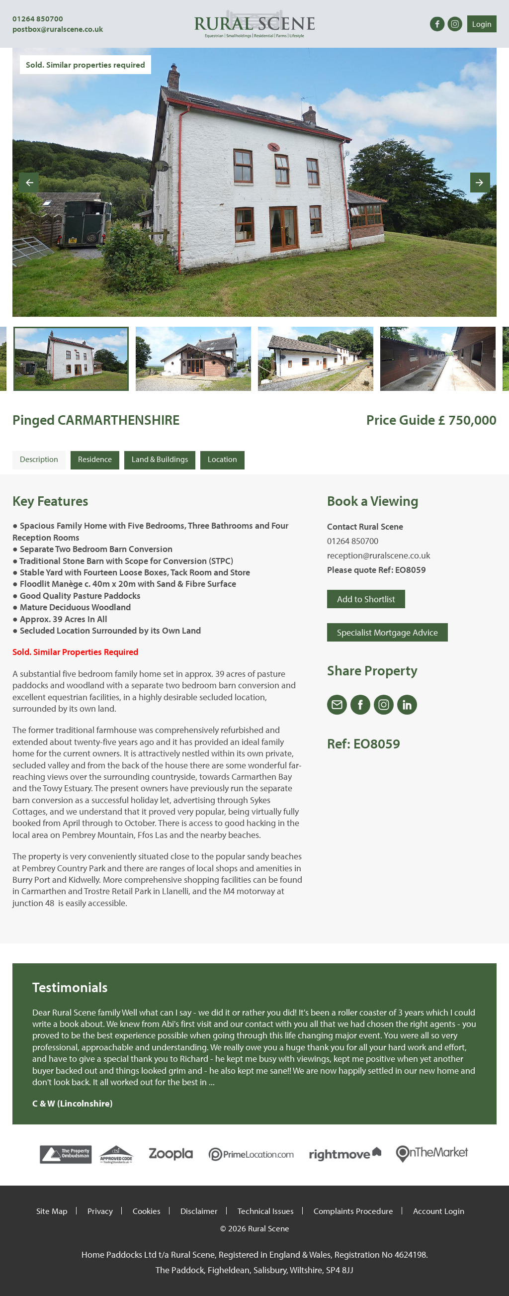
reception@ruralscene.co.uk (378, 555)
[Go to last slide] (29, 182)
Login (482, 24)
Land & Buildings (160, 459)
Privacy (100, 1210)
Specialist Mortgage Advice (387, 632)
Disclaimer (199, 1210)
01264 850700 (37, 18)
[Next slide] (480, 182)
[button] (71, 358)
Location (222, 459)
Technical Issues (266, 1210)
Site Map (52, 1210)
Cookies (147, 1210)
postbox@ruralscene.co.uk (57, 29)
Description (39, 459)
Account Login (438, 1210)
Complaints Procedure (353, 1210)
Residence (95, 459)
